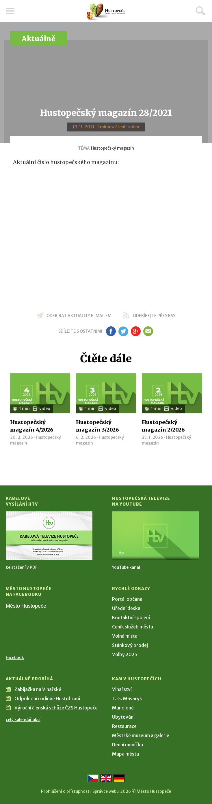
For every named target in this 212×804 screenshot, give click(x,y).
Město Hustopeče (26, 606)
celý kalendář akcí (23, 719)
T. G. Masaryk (127, 698)
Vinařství (122, 689)
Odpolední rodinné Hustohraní (47, 698)
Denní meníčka (127, 744)
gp (135, 331)
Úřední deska (126, 608)
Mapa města (125, 754)
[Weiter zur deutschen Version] (119, 778)
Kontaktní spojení (131, 617)
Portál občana (127, 599)
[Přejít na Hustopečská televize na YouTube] (155, 535)
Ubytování (123, 717)
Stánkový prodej (130, 645)
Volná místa (124, 636)
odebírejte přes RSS (154, 315)
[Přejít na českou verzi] (93, 778)
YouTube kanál (126, 567)
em (148, 331)
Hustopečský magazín (112, 148)
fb (111, 331)
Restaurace (124, 726)
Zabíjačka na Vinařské (37, 689)
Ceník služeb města (132, 627)
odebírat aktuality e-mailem (79, 315)
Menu (10, 11)
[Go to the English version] (106, 778)
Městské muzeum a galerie (140, 735)
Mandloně (123, 708)
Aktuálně (38, 38)
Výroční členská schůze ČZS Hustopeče (56, 708)
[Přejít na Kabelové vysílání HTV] (49, 535)
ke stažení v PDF (21, 567)
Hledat (200, 10)
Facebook (15, 657)
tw (123, 331)
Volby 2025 (124, 654)
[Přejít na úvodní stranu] (106, 11)
